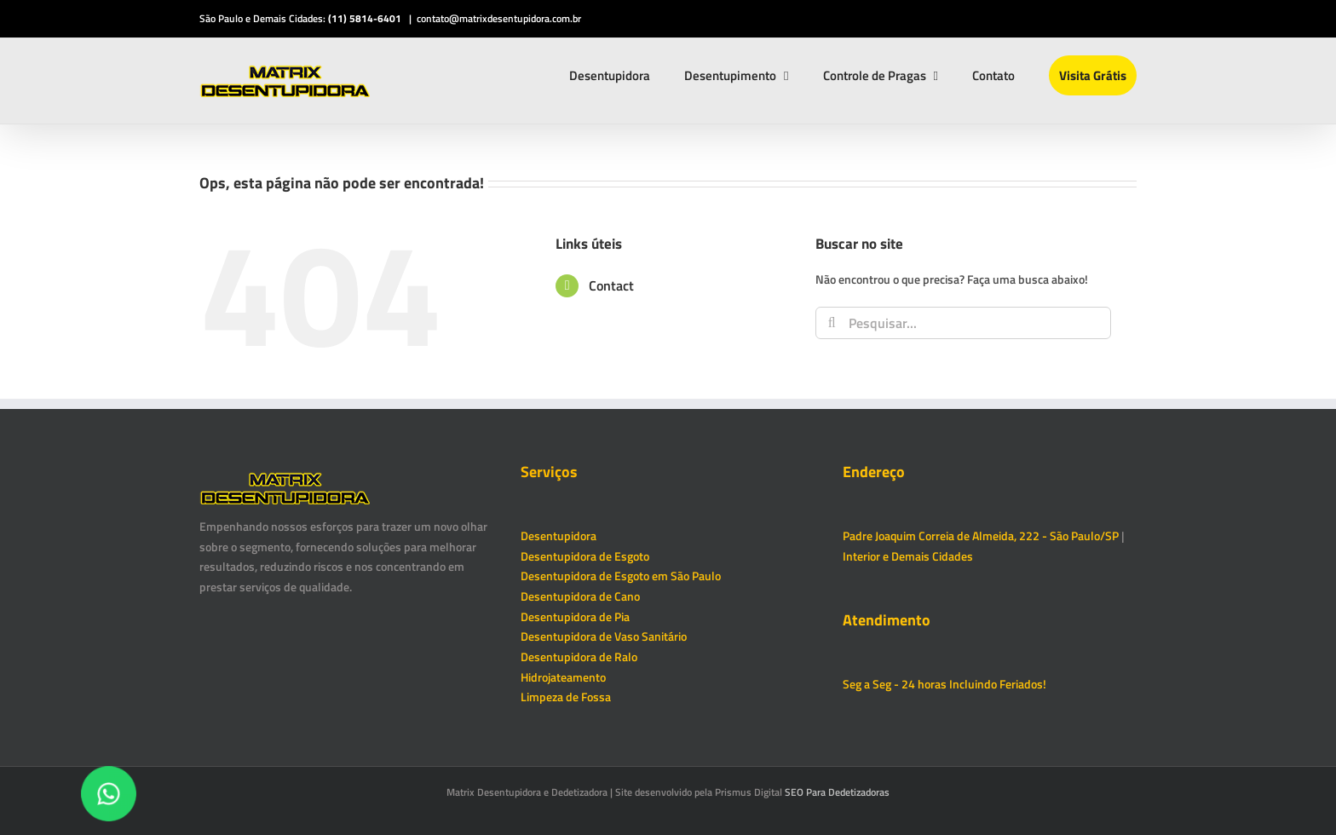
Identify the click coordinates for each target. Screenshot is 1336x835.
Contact (611, 285)
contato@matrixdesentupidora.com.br (499, 18)
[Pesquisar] (831, 323)
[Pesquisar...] (963, 323)
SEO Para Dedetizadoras (837, 792)
